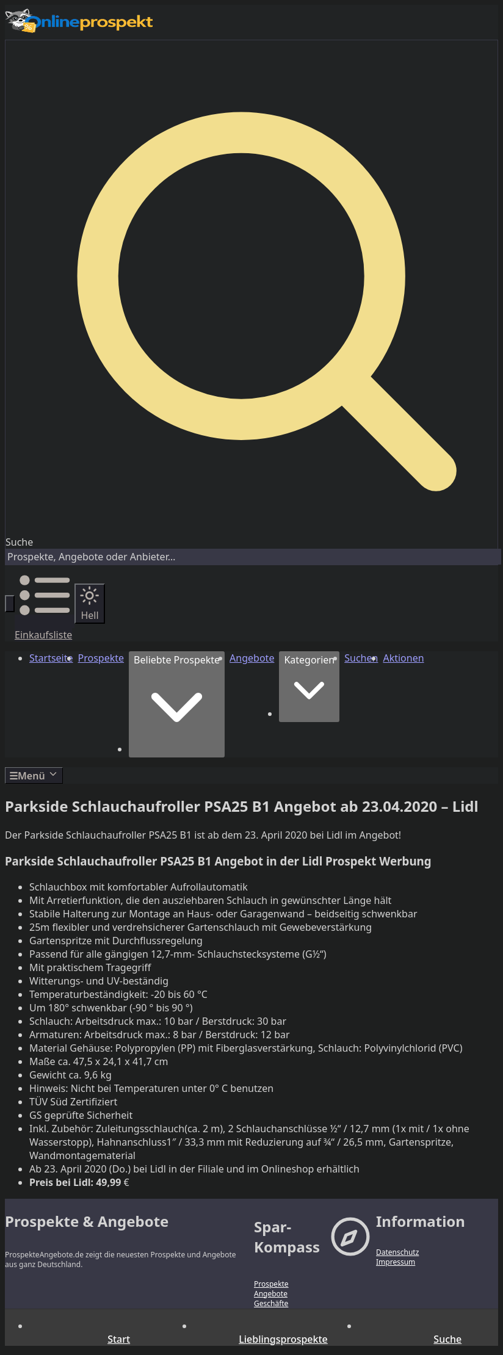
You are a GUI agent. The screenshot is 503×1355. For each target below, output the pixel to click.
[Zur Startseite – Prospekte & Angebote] (251, 22)
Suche (19, 542)
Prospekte (271, 1284)
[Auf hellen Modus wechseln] (89, 604)
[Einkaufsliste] (44, 628)
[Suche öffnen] (10, 603)
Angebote (271, 1294)
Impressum (395, 1262)
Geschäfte (271, 1304)
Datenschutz (397, 1252)
